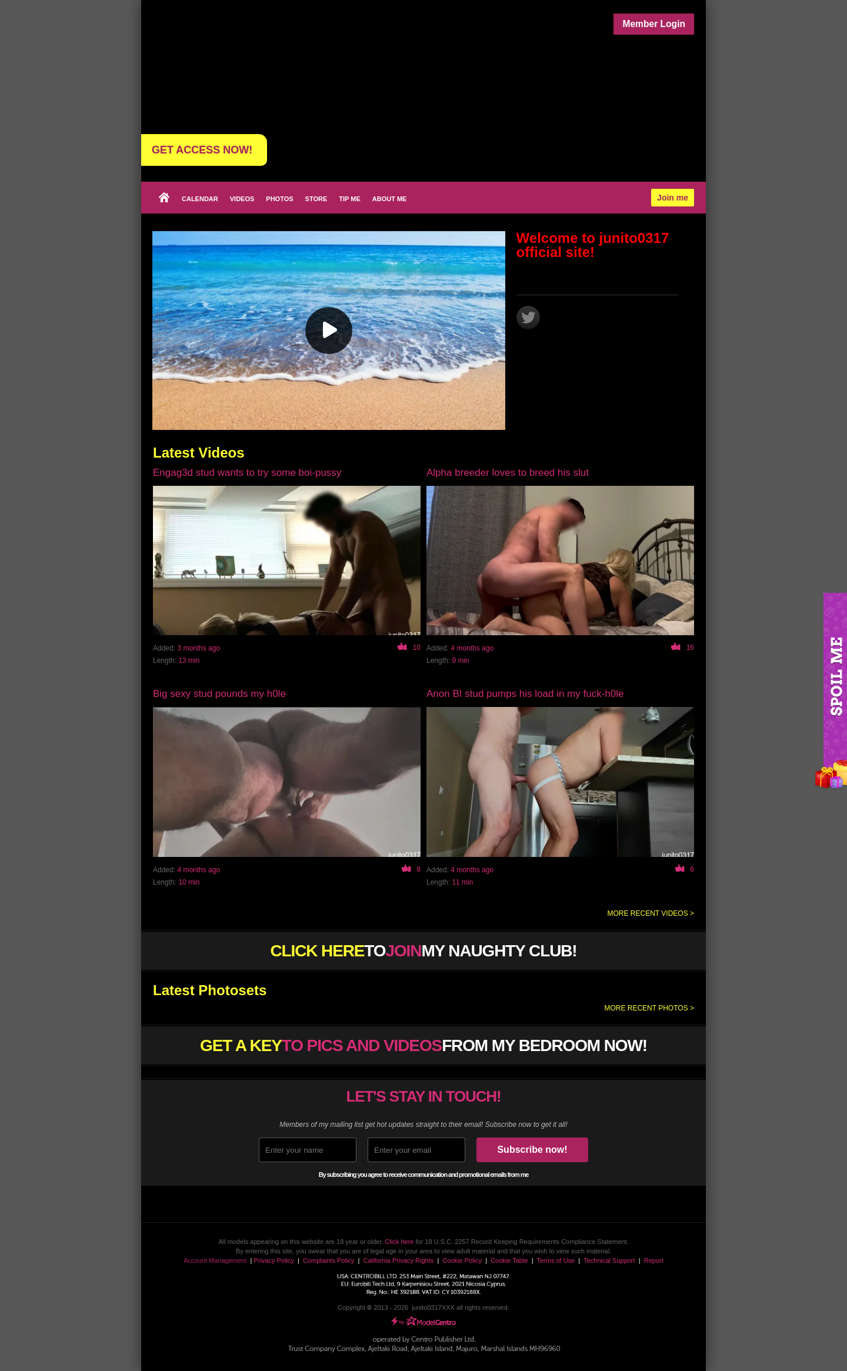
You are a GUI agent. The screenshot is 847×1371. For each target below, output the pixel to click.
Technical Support (609, 1260)
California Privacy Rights (398, 1260)
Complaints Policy (328, 1260)
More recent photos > (649, 1008)
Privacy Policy (274, 1260)
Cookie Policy (462, 1260)
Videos (242, 198)
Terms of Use (555, 1260)
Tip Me (349, 198)
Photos (279, 198)
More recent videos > (651, 913)
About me (389, 198)
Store (316, 198)
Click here (399, 1241)
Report (653, 1260)
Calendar (200, 198)
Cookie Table (509, 1260)
